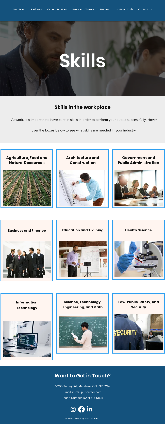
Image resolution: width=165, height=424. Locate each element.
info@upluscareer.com (86, 392)
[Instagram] (73, 409)
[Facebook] (81, 409)
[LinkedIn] (89, 409)
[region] (27, 178)
